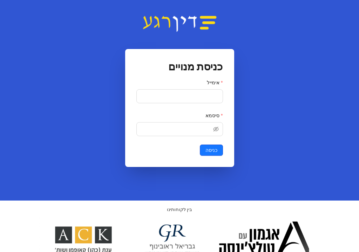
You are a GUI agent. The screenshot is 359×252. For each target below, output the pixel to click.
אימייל (213, 82)
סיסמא (212, 115)
